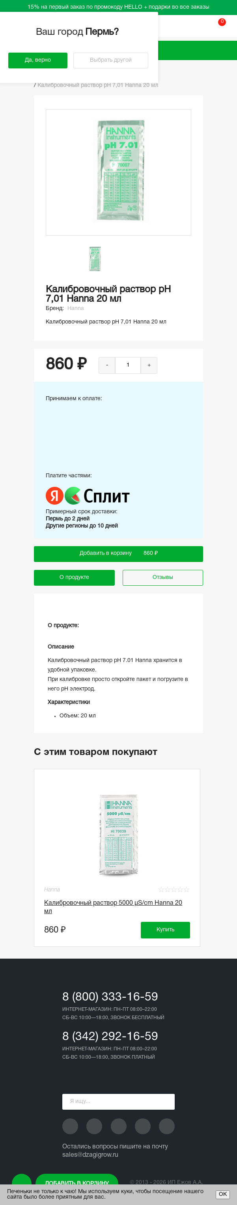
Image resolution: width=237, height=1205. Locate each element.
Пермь (103, 32)
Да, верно (38, 60)
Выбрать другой (111, 60)
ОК (223, 1194)
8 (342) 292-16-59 (110, 1037)
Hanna (75, 308)
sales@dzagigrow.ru (90, 1155)
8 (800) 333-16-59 (110, 997)
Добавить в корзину (77, 1183)
